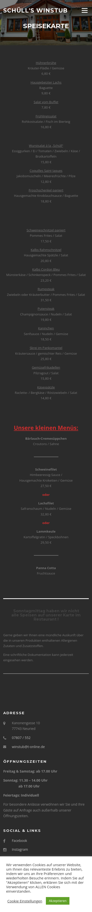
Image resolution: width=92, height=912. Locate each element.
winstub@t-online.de (28, 746)
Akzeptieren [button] (57, 901)
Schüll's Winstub (35, 10)
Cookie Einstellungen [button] (24, 901)
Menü (84, 10)
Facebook (19, 840)
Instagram (20, 849)
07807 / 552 (21, 737)
